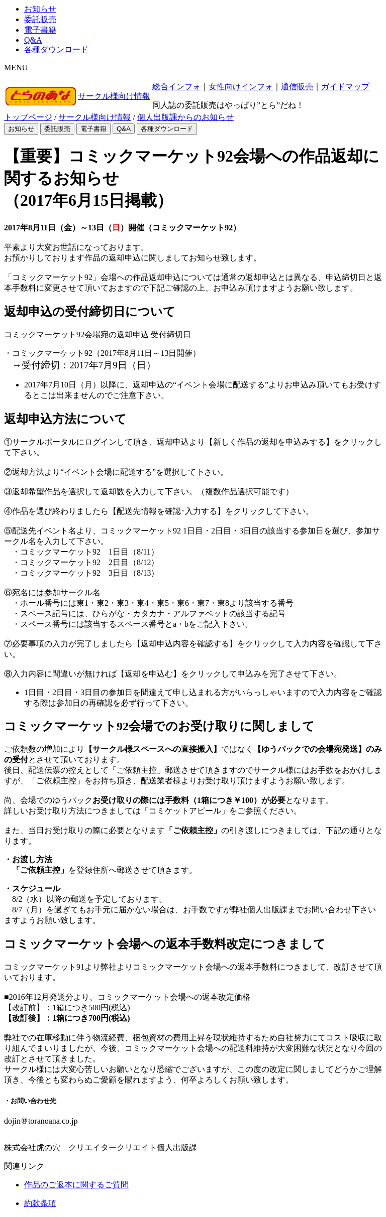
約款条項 (40, 1203)
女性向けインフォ (241, 86)
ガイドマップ (345, 86)
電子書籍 (40, 30)
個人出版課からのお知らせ (185, 117)
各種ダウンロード (56, 49)
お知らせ (40, 9)
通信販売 (297, 86)
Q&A (33, 40)
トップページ (28, 117)
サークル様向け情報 (114, 96)
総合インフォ (176, 86)
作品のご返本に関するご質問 (76, 1184)
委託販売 (40, 19)
